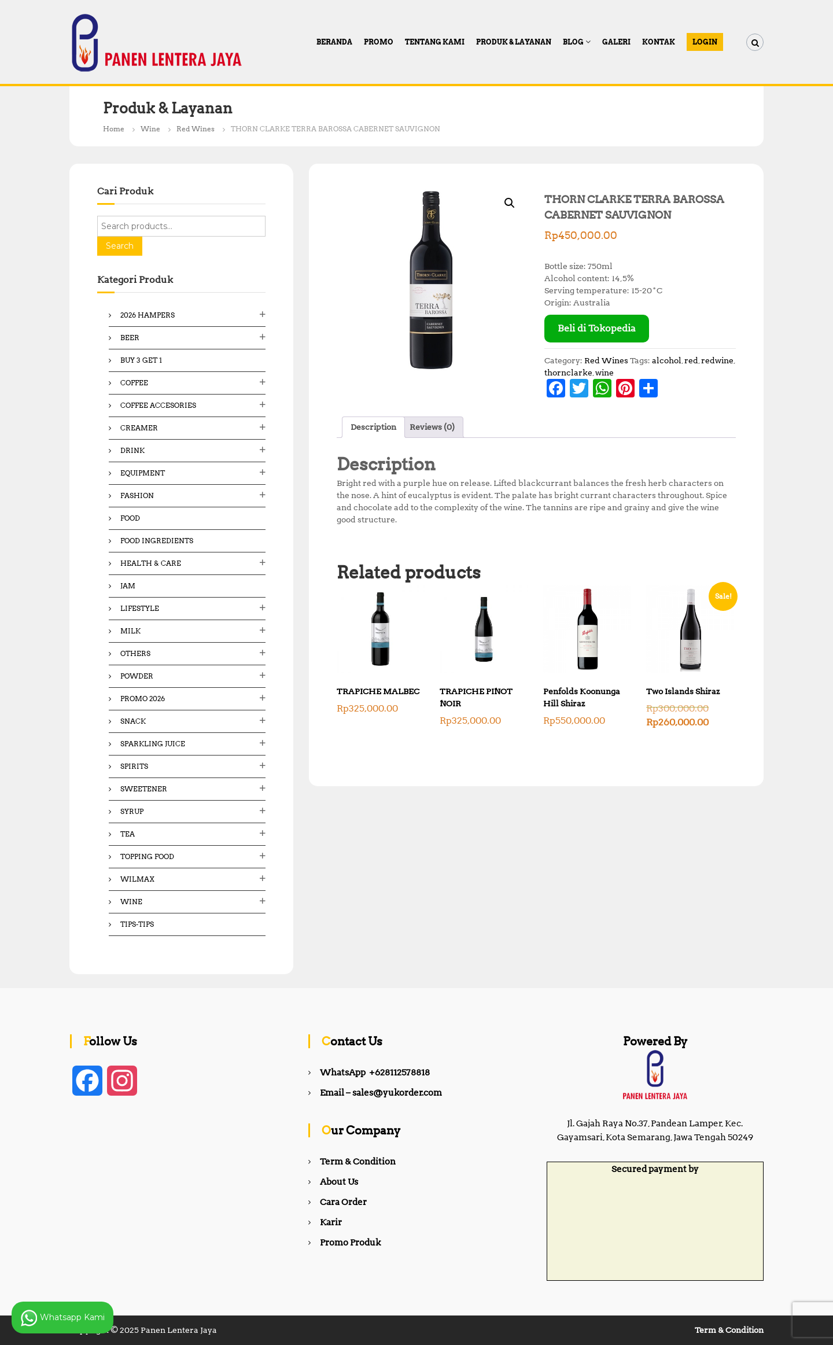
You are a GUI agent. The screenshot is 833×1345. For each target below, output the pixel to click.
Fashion (137, 495)
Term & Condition (358, 1161)
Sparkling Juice (152, 743)
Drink (132, 450)
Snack (133, 721)
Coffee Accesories (158, 405)
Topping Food (147, 856)
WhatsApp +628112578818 (375, 1072)
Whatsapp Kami (62, 1317)
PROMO (378, 42)
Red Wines (195, 128)
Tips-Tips (137, 924)
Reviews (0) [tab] (432, 427)
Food (130, 518)
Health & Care (150, 563)
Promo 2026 (142, 698)
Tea (127, 834)
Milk (130, 631)
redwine (717, 360)
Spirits (134, 766)
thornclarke (568, 372)
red (691, 360)
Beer (129, 337)
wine (604, 372)
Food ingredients (156, 540)
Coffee (134, 382)
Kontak (658, 42)
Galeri (616, 42)
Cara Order (343, 1202)
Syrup (131, 811)
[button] (509, 203)
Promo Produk (350, 1242)
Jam (127, 585)
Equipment (142, 473)
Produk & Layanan (513, 42)
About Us (339, 1182)
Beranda (334, 42)
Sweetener (143, 788)
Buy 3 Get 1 (141, 360)
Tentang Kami (435, 42)
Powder (136, 676)
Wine (150, 128)
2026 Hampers (147, 315)
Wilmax (137, 879)
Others (135, 653)
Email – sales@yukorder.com (381, 1093)
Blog (573, 42)
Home (113, 128)
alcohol (666, 360)
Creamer (139, 427)
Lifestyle (139, 608)
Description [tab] (373, 427)
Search (120, 246)
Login (704, 42)
